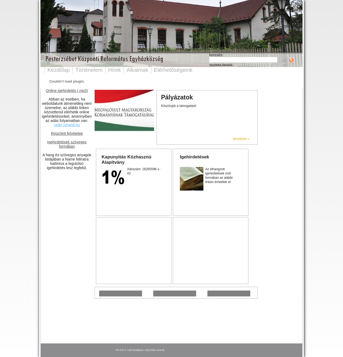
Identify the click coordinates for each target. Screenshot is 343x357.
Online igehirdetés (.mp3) (67, 90)
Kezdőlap (58, 70)
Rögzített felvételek (67, 133)
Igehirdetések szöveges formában (67, 144)
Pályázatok (177, 97)
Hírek (114, 70)
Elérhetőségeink (173, 70)
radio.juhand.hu (67, 125)
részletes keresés (221, 64)
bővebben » (241, 139)
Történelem (88, 70)
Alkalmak (137, 70)
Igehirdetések (194, 156)
